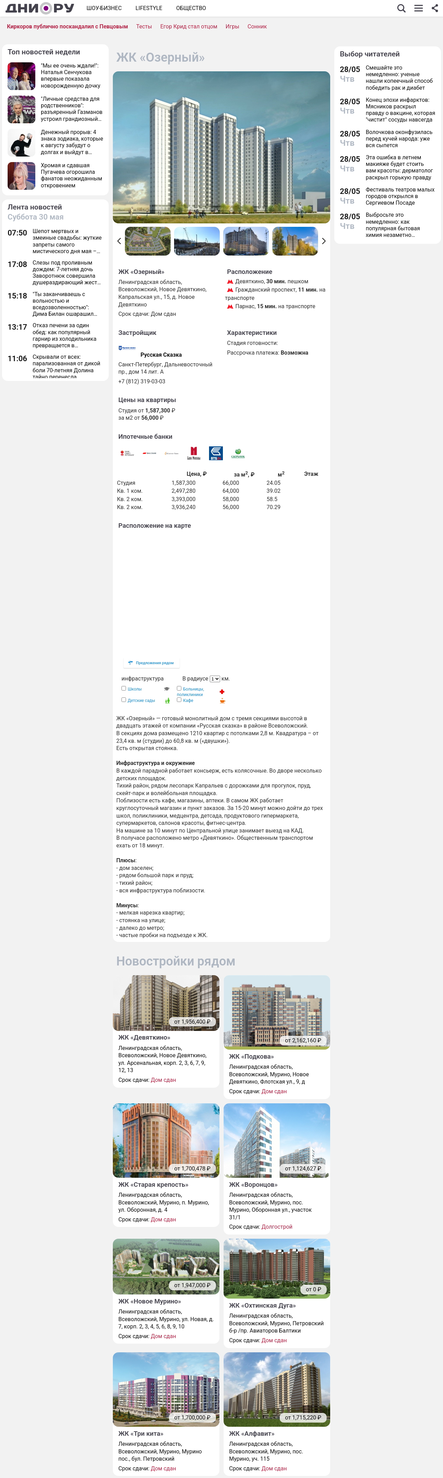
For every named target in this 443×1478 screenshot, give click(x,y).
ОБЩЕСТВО (191, 8)
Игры (232, 26)
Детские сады (141, 700)
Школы (135, 689)
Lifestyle (149, 8)
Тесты (144, 26)
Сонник (257, 26)
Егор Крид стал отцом (188, 26)
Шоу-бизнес (104, 8)
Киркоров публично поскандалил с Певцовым (67, 26)
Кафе (188, 700)
